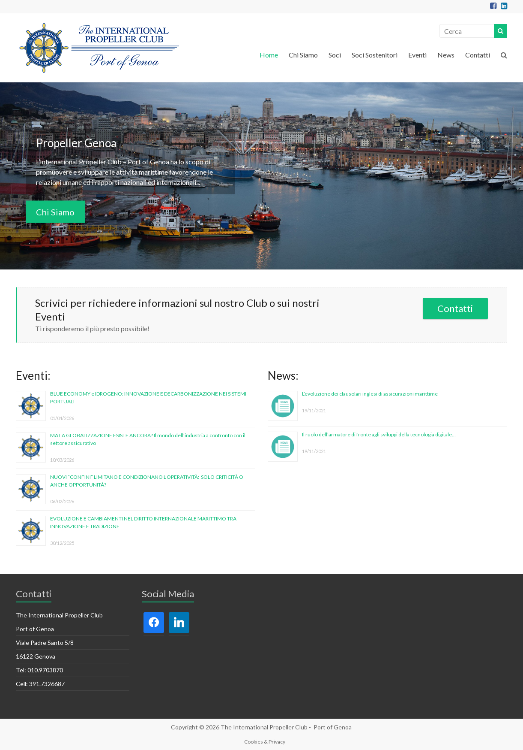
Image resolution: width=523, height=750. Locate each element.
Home (269, 55)
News (445, 55)
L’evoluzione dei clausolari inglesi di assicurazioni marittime (370, 393)
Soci (335, 55)
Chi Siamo (303, 55)
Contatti (477, 55)
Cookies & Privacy (264, 741)
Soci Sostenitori (374, 55)
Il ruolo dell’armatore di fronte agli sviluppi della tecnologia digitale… (379, 434)
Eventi (417, 55)
